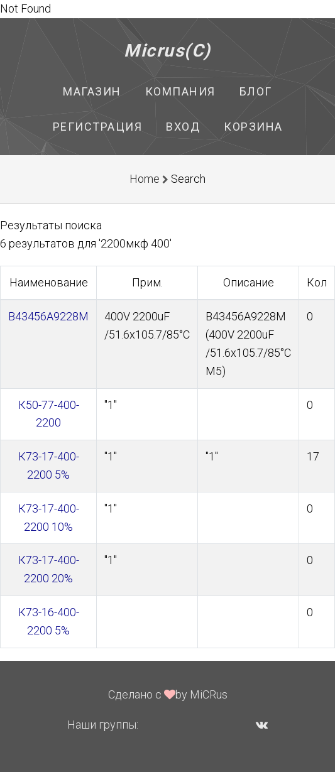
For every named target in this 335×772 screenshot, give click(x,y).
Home (144, 178)
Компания (180, 91)
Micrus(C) (167, 50)
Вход (183, 126)
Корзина (253, 126)
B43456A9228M (48, 316)
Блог (255, 91)
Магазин (92, 91)
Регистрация (98, 126)
